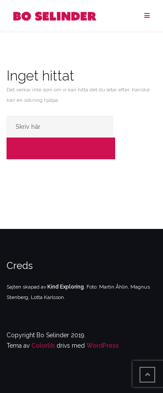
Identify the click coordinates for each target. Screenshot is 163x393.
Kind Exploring (65, 287)
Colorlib (43, 345)
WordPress (102, 345)
